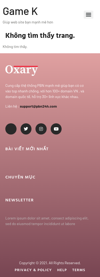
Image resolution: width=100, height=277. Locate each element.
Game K (20, 10)
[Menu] (88, 15)
